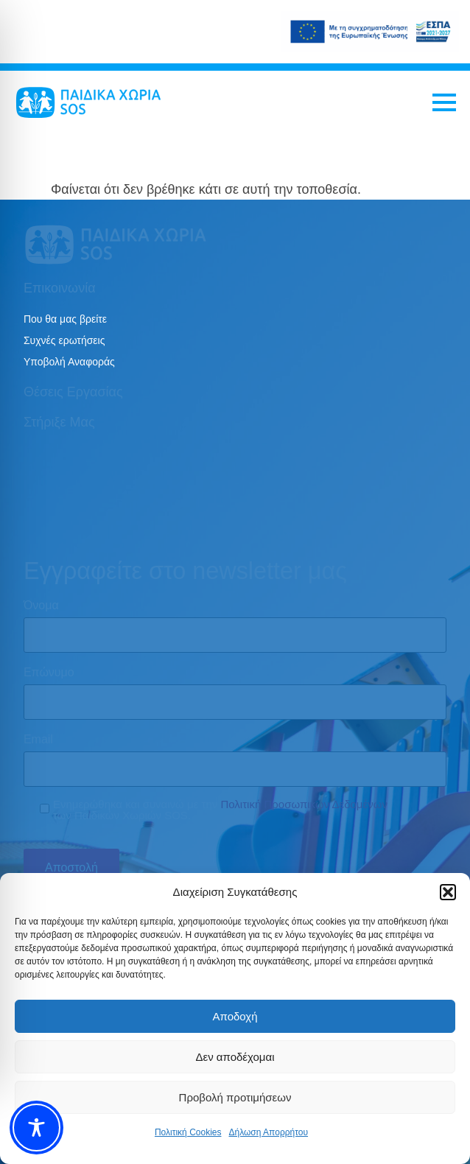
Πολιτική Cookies (188, 1132)
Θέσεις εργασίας (73, 392)
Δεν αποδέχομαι (234, 1057)
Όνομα (41, 605)
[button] (448, 892)
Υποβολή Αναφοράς (69, 362)
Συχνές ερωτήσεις (64, 340)
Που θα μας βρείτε (65, 319)
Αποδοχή (235, 1016)
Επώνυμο (49, 673)
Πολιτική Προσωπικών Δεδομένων (303, 804)
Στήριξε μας (59, 422)
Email (38, 740)
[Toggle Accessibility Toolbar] (36, 1127)
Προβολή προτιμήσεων (235, 1097)
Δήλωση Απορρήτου (268, 1132)
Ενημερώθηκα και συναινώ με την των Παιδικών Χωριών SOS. (220, 810)
